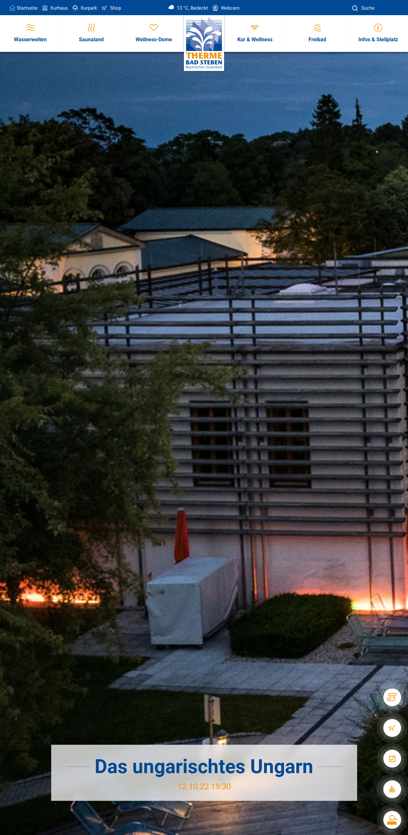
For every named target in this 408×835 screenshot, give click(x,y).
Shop (110, 8)
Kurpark (84, 8)
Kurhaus (54, 8)
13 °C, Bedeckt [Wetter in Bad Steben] (188, 8)
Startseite (24, 8)
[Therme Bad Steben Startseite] (204, 43)
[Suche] (355, 8)
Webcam (225, 8)
